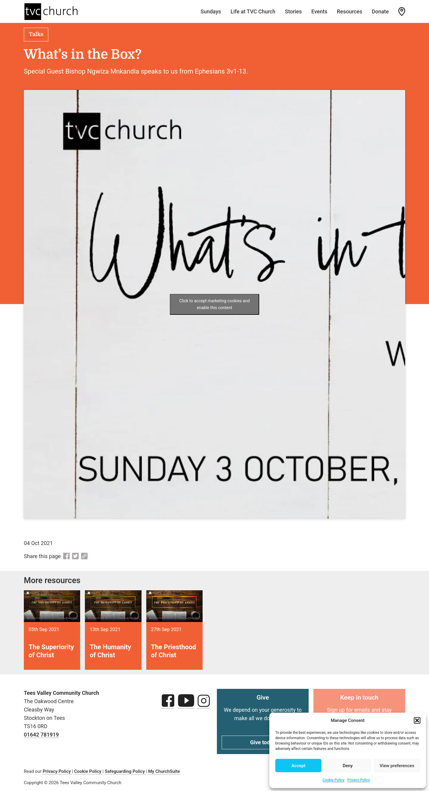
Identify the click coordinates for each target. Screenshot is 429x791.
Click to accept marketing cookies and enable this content (214, 304)
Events (319, 11)
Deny (348, 765)
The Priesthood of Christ (173, 650)
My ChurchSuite (164, 771)
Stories (293, 11)
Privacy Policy (358, 780)
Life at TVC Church (253, 11)
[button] (417, 720)
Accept (298, 765)
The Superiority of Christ (51, 650)
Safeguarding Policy (125, 771)
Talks (36, 34)
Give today (263, 742)
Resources (349, 11)
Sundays (210, 11)
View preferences (397, 765)
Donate (380, 11)
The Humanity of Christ (110, 650)
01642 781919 (41, 734)
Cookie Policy (333, 780)
